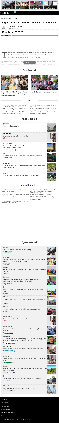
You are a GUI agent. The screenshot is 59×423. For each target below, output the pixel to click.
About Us (4, 399)
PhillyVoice (4, 13)
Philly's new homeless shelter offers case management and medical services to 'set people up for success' (42, 198)
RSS (2, 415)
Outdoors (7, 163)
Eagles (6, 35)
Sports (14, 12)
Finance (6, 356)
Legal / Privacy (6, 409)
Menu (56, 13)
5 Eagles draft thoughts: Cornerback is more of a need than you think (15, 109)
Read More (29, 62)
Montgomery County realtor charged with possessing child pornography (14, 105)
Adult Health (8, 316)
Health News (8, 143)
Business (7, 124)
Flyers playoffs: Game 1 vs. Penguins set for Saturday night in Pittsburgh (43, 112)
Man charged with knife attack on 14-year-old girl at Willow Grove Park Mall (14, 112)
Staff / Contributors (8, 412)
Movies (6, 153)
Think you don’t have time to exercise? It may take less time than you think (15, 195)
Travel (6, 247)
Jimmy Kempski (16, 26)
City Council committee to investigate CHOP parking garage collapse (43, 109)
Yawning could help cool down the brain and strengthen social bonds (15, 201)
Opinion (6, 386)
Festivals (7, 257)
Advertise (4, 403)
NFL (11, 35)
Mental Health (8, 346)
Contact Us (5, 406)
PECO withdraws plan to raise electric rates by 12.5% (43, 105)
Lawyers (6, 376)
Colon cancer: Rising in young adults (41, 194)
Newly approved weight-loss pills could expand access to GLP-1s (13, 190)
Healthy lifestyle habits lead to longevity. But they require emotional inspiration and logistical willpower (43, 191)
